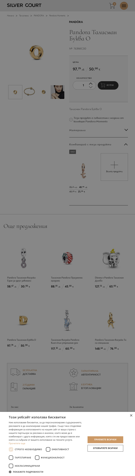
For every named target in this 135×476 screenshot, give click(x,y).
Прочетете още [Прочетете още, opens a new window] (17, 443)
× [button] (131, 415)
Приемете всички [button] (105, 439)
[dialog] (67, 238)
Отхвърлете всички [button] (105, 448)
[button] (46, 471)
